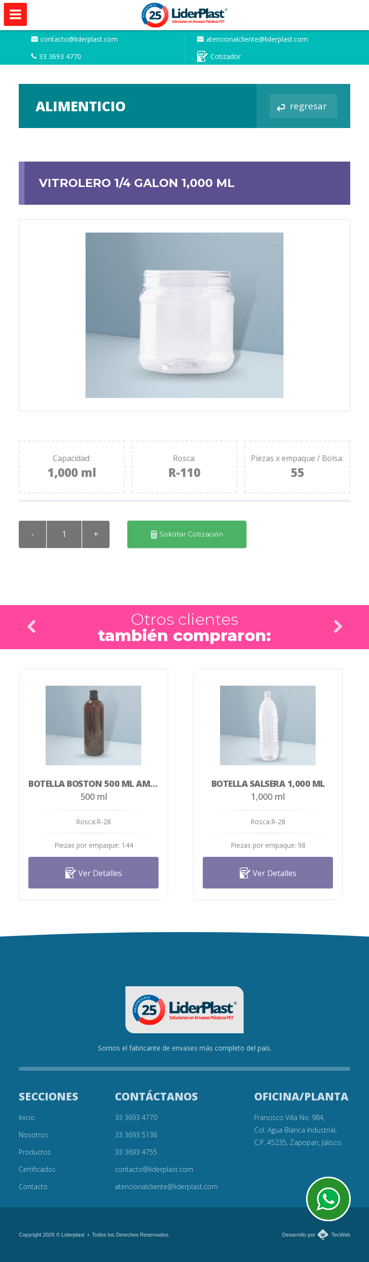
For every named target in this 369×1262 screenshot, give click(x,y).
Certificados (37, 1169)
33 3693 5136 (136, 1134)
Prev (31, 626)
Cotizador (219, 56)
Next (337, 626)
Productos (35, 1152)
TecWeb (340, 1235)
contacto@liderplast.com (74, 39)
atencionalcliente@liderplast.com (252, 39)
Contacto (33, 1186)
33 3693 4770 (56, 56)
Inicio (27, 1117)
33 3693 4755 (136, 1152)
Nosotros (33, 1134)
